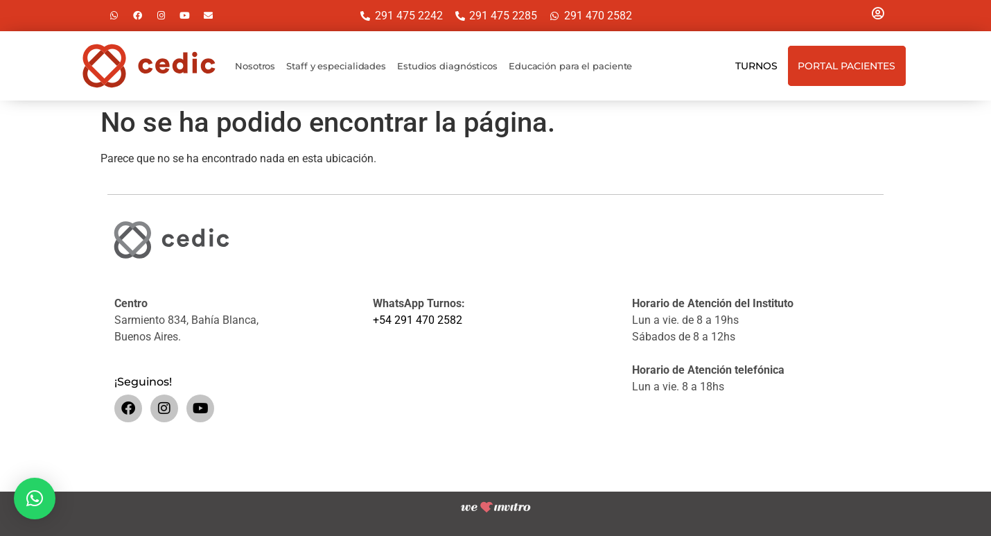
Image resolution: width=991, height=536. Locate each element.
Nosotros (255, 65)
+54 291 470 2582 (417, 320)
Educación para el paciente (570, 65)
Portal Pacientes (846, 66)
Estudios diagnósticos (447, 65)
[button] (34, 498)
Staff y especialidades (336, 65)
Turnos (756, 66)
